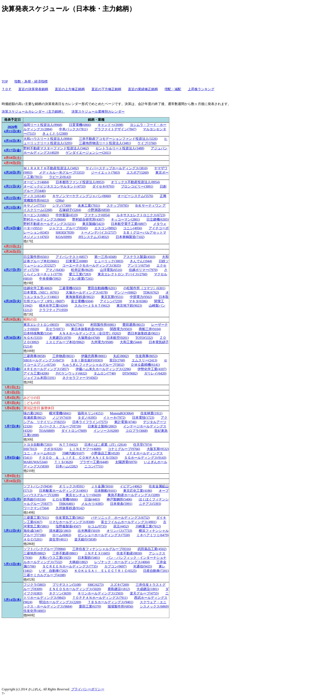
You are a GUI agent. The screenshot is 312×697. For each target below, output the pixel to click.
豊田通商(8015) (133, 324)
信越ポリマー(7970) (143, 270)
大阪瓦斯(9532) (158, 449)
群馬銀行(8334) (34, 499)
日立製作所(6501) (36, 257)
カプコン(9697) (115, 566)
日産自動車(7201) (156, 570)
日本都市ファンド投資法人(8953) (80, 182)
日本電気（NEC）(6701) (41, 292)
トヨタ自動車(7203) (37, 444)
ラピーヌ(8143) (60, 177)
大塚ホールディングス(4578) (87, 292)
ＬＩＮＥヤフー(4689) (85, 449)
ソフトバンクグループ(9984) (44, 549)
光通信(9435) (142, 566)
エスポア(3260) (138, 172)
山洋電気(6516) (111, 270)
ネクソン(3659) (60, 593)
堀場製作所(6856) (120, 606)
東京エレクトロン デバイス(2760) (122, 274)
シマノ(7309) (61, 205)
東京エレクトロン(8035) (41, 324)
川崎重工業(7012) (148, 526)
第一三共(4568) (105, 257)
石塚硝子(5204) (70, 210)
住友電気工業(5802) (69, 517)
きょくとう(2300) (55, 133)
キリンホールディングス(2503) (100, 593)
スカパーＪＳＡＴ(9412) (92, 305)
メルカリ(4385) (92, 503)
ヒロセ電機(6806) (65, 499)
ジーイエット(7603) (105, 172)
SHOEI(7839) (65, 232)
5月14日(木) (12, 600)
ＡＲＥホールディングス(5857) (46, 369)
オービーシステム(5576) (135, 196)
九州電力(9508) (102, 342)
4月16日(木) (12, 141)
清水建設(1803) (60, 530)
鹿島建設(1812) (119, 589)
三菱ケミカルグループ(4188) (44, 575)
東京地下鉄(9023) (129, 305)
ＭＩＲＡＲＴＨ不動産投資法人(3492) (51, 168)
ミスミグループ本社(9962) (65, 342)
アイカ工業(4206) (36, 373)
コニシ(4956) (132, 228)
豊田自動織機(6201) (102, 288)
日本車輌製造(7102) (130, 237)
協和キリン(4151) (90, 413)
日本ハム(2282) (67, 466)
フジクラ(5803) (34, 584)
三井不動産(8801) (65, 553)
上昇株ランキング (201, 89)
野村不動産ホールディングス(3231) (49, 224)
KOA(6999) (64, 237)
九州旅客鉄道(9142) (70, 508)
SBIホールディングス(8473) (43, 360)
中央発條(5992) (50, 278)
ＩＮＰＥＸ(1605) (97, 553)
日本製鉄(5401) (89, 557)
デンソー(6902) (125, 292)
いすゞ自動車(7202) (53, 570)
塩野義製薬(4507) (68, 526)
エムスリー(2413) (144, 360)
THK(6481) (67, 503)
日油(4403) (92, 499)
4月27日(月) (12, 270)
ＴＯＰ (7, 89)
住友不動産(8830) (129, 553)
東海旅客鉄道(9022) (80, 297)
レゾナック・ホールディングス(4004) (122, 562)
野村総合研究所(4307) (88, 219)
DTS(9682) (130, 373)
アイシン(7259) (111, 301)
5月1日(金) (12, 369)
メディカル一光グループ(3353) (62, 172)
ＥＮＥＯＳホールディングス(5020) (75, 589)
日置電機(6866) (80, 125)
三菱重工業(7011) (36, 517)
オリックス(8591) (72, 486)
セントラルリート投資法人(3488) (120, 148)
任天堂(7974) (142, 444)
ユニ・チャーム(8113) (39, 453)
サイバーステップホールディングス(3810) (117, 168)
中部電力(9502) (141, 297)
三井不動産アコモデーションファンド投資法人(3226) (118, 138)
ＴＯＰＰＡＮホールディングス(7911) (100, 597)
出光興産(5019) (89, 530)
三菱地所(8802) (34, 553)
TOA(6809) (47, 430)
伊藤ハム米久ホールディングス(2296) (103, 369)
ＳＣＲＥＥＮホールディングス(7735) (70, 566)
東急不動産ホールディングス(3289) (134, 495)
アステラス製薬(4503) (139, 257)
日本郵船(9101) (105, 490)
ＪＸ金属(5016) (102, 486)
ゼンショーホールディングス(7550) (104, 535)
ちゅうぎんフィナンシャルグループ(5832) (93, 364)
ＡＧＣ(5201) (32, 539)
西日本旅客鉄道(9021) (144, 333)
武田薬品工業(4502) (152, 549)
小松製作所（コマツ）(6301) (144, 288)
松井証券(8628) (82, 270)
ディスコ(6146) (34, 196)
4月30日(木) (12, 337)
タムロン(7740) (105, 373)
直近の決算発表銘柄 (33, 89)
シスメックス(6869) (154, 606)
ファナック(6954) (97, 215)
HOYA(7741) (75, 324)
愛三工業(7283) (80, 274)
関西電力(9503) (121, 329)
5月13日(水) (12, 564)
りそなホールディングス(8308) (72, 522)
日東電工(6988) (77, 261)
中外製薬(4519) (67, 215)
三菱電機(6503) (70, 288)
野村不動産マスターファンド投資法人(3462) (56, 148)
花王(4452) (121, 526)
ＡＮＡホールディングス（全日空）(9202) (90, 333)
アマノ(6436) (55, 270)
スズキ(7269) (119, 584)
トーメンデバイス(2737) (98, 232)
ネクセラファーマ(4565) (80, 378)
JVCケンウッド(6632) (71, 373)
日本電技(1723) (143, 417)
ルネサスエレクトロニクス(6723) (141, 215)
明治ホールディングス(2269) (60, 602)
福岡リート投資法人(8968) (42, 125)
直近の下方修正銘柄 (106, 89)
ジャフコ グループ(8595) (68, 228)
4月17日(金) (12, 150)
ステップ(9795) (118, 205)
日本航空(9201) (118, 337)
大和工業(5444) (131, 342)
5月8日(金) (12, 457)
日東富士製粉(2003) (102, 426)
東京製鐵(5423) (93, 224)
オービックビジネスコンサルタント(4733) (54, 186)
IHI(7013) (30, 449)
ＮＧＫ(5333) (32, 337)
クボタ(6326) (53, 449)
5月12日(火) (12, 530)
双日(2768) (117, 360)
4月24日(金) (12, 228)
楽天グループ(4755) (144, 593)
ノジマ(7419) (61, 417)
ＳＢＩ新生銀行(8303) (87, 360)
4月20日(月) (12, 172)
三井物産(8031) (63, 356)
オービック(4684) (36, 182)
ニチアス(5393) (150, 503)
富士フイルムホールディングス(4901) (128, 522)
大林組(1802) (78, 562)
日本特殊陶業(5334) (37, 333)
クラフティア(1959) (53, 310)
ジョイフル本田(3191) (39, 378)
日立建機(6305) (157, 219)
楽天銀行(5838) (85, 539)
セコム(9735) (97, 526)
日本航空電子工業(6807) (128, 224)
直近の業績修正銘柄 (143, 89)
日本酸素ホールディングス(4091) (63, 490)
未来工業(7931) (89, 205)
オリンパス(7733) (119, 530)
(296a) (60, 200)
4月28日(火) (12, 301)
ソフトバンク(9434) (37, 486)
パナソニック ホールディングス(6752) (120, 517)
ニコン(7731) (93, 466)
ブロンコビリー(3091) (137, 186)
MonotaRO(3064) (122, 413)
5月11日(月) (12, 499)
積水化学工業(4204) (53, 305)
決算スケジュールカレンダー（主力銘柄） (33, 111)
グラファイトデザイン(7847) (115, 129)
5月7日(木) (12, 426)
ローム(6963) (61, 535)
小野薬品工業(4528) (105, 453)
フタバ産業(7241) (80, 278)
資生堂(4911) (58, 539)
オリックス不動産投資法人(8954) (135, 182)
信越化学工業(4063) (37, 288)
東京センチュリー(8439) (83, 495)
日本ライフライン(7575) (90, 422)
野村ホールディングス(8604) (44, 219)
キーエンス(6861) (36, 215)
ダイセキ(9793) (103, 186)
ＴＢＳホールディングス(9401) (110, 602)
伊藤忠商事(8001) (94, 356)
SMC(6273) (95, 584)
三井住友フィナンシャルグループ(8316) (101, 549)
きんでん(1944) (141, 261)
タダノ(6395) (87, 417)
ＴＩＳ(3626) (63, 462)
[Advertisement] (126, 47)
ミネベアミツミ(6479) (152, 535)
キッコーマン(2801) (125, 219)
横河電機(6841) (60, 413)
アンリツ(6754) (139, 265)
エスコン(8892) (105, 228)
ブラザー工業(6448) (94, 462)
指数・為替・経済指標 (31, 81)
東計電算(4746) (125, 422)
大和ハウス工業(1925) (55, 557)
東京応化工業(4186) (137, 490)
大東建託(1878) (60, 337)
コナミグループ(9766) (124, 449)
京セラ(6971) (55, 329)
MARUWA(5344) (35, 462)
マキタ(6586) (138, 301)
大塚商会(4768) (89, 337)
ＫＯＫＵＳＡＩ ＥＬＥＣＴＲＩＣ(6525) (105, 570)
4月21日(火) (12, 186)
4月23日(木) (12, 207)
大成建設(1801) (147, 589)
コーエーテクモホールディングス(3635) (91, 265)
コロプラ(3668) (136, 430)
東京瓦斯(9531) (112, 297)
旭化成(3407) (32, 530)
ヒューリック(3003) (108, 261)
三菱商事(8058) (34, 356)
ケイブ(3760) (147, 143)
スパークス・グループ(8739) (60, 426)
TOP (5, 81)
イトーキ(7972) (114, 417)
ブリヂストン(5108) (66, 584)
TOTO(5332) (144, 337)
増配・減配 (173, 89)
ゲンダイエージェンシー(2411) (88, 152)
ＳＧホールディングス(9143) (145, 457)
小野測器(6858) (99, 210)
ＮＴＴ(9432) (68, 444)
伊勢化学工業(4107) (152, 369)
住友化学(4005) (34, 611)
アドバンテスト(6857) (72, 257)
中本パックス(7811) (73, 129)
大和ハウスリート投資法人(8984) (47, 138)
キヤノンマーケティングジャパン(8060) (81, 196)
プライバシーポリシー (87, 689)
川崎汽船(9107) (73, 453)
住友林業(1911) (151, 413)
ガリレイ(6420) (155, 373)
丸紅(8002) (121, 356)
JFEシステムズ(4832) (93, 237)
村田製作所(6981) (103, 324)
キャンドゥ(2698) (110, 125)
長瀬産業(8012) (34, 417)
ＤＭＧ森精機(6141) (145, 364)
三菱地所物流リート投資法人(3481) (105, 143)
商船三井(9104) (150, 329)
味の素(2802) (32, 413)
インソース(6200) (106, 430)
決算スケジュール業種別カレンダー (98, 111)
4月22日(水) (12, 198)
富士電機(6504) (82, 301)
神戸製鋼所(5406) (119, 499)
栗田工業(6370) (90, 606)
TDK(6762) (151, 292)
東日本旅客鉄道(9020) (87, 329)
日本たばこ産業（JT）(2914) (105, 444)
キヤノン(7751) (34, 205)
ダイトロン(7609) (74, 430)
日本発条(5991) (121, 503)
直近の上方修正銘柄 (70, 89)
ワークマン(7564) (36, 508)
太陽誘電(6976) (126, 462)
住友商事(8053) (146, 356)
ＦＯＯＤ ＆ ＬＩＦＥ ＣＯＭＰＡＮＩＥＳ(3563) (78, 457)
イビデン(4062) (131, 486)
